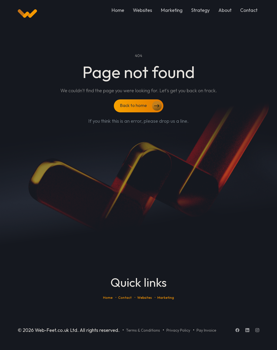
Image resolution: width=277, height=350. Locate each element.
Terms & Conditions (143, 330)
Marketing (171, 10)
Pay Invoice (206, 330)
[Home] (27, 13)
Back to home (141, 106)
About (225, 10)
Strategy (200, 10)
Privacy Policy (178, 330)
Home (117, 10)
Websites (142, 10)
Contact (249, 10)
